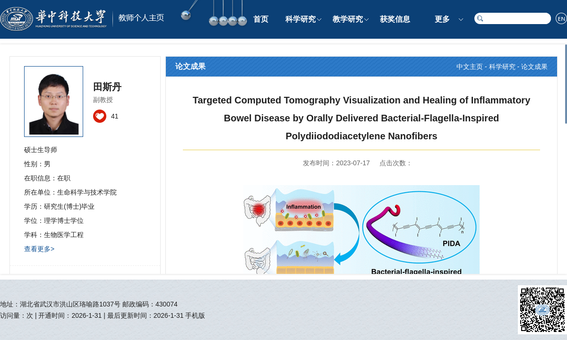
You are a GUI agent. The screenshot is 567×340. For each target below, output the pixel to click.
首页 (260, 19)
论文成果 (534, 66)
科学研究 (300, 19)
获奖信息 (395, 19)
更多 (442, 19)
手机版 (195, 315)
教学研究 (348, 19)
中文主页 (469, 66)
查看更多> (39, 249)
